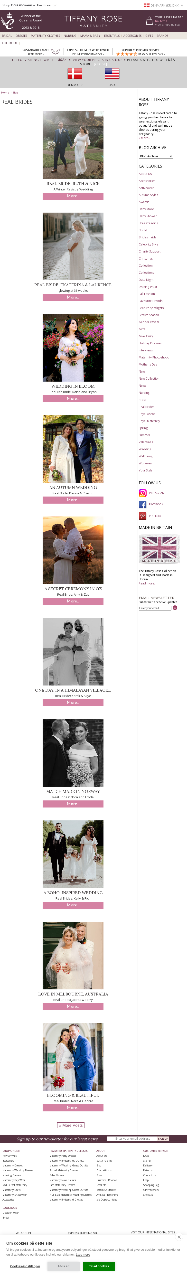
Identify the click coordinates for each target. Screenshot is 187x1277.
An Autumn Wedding (73, 487)
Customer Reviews (106, 1180)
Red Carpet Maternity (14, 1185)
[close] (179, 1237)
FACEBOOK (151, 504)
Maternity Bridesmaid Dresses (66, 1199)
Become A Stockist (106, 1190)
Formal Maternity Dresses (63, 1170)
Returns (147, 1170)
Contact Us (149, 1175)
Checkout (10, 43)
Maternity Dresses (12, 1165)
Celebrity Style (148, 244)
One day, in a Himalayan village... (73, 690)
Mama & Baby (90, 35)
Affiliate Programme (107, 1194)
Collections (146, 273)
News (142, 386)
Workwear (146, 463)
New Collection (149, 378)
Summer (144, 435)
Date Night (146, 280)
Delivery (147, 1165)
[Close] (100, 64)
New (142, 371)
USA (112, 85)
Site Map (148, 1194)
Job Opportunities (106, 1199)
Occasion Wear (10, 1212)
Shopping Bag (151, 1185)
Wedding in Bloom (73, 386)
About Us (145, 174)
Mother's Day (148, 364)
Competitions (104, 1170)
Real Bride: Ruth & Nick (73, 183)
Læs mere (83, 1254)
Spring (143, 428)
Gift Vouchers (151, 1190)
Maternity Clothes (45, 35)
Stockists (101, 1185)
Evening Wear (148, 287)
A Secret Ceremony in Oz (73, 589)
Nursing (70, 35)
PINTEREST (151, 515)
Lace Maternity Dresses (62, 1185)
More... (73, 196)
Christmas (146, 258)
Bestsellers (8, 1160)
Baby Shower (148, 216)
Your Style (145, 470)
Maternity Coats (11, 1190)
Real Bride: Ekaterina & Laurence (73, 285)
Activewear (146, 188)
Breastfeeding (148, 223)
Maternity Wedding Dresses (17, 1170)
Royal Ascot (147, 414)
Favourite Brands (150, 301)
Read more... (147, 583)
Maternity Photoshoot (154, 357)
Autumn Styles (148, 195)
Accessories (132, 35)
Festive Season (149, 315)
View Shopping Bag (167, 24)
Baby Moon (147, 209)
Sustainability (104, 1160)
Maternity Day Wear (13, 1180)
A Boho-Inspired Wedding (73, 892)
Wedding (145, 449)
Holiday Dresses (150, 343)
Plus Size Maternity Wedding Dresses (70, 1194)
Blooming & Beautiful (73, 1095)
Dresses (21, 35)
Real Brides (146, 407)
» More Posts (71, 1125)
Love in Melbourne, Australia (73, 994)
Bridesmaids (147, 237)
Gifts (149, 35)
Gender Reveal (149, 322)
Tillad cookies (99, 1266)
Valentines (146, 442)
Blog (15, 92)
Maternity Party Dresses (62, 1155)
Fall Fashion (147, 294)
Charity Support (149, 251)
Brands (162, 35)
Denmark (75, 85)
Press (142, 400)
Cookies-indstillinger (25, 1266)
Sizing (146, 1160)
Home (5, 92)
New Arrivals (9, 1155)
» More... (144, 138)
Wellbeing (145, 456)
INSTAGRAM (152, 493)
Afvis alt (63, 1266)
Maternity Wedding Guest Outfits (68, 1165)
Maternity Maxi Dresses (62, 1180)
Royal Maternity (149, 421)
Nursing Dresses (11, 1175)
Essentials (112, 35)
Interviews (146, 350)
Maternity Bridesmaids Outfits (66, 1160)
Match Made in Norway (73, 791)
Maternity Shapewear (14, 1194)
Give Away (146, 336)
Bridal (7, 35)
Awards (144, 202)
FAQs (146, 1155)
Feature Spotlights (151, 308)
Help (146, 1180)
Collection (146, 265)
